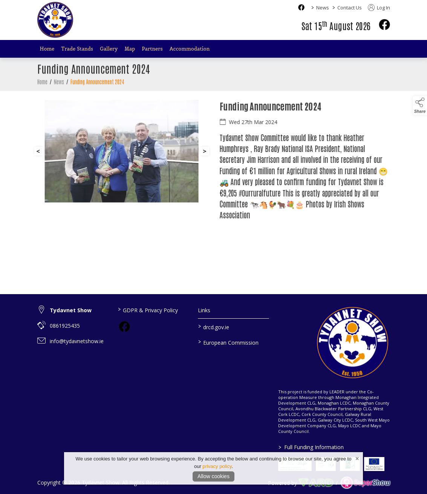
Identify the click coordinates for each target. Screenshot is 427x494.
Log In (379, 7)
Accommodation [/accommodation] (190, 49)
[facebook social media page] (301, 7)
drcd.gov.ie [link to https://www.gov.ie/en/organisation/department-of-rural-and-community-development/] (213, 326)
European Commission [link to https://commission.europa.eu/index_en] (228, 342)
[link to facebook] (124, 326)
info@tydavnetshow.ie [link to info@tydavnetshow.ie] (77, 341)
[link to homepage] (55, 20)
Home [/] (47, 49)
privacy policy (216, 466)
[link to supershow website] (365, 482)
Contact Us (349, 7)
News (322, 7)
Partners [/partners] (152, 49)
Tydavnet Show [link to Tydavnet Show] (71, 310)
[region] (213, 168)
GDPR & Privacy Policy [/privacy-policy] (148, 309)
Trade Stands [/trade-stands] (77, 49)
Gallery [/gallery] (109, 49)
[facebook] (384, 24)
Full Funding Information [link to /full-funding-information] (311, 447)
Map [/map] (129, 49)
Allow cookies (213, 476)
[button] (420, 105)
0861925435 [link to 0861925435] (65, 325)
